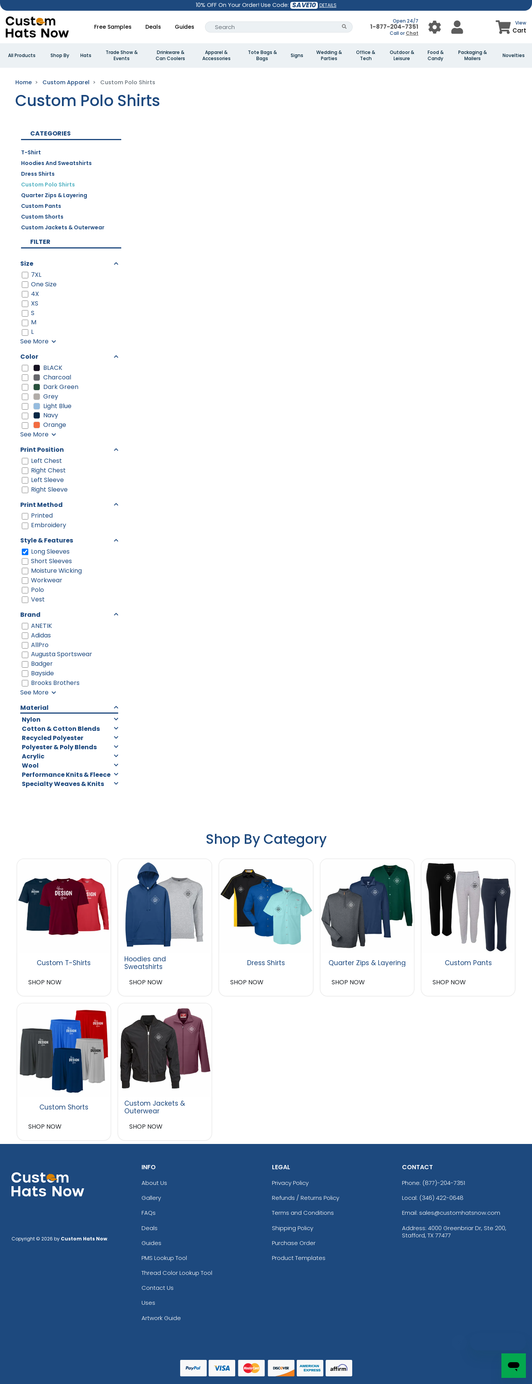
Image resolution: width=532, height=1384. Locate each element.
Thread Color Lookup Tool (177, 1273)
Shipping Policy (292, 1228)
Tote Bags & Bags (262, 55)
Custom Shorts (42, 217)
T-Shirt (31, 152)
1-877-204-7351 (394, 27)
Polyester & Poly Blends (59, 747)
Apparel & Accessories (216, 55)
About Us (154, 1183)
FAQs (149, 1213)
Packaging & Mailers (472, 55)
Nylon (31, 719)
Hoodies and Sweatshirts (56, 163)
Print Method (41, 504)
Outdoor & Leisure (402, 55)
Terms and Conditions (303, 1213)
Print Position (42, 449)
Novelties (514, 55)
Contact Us (158, 1288)
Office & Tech (365, 55)
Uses (148, 1303)
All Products (22, 55)
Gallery (151, 1198)
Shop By (59, 55)
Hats (85, 55)
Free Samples (113, 27)
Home (23, 82)
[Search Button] (344, 27)
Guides (184, 27)
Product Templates (298, 1258)
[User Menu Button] (435, 27)
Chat (412, 33)
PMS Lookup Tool (164, 1258)
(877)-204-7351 (443, 1183)
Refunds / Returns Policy (305, 1198)
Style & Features (46, 540)
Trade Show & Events (122, 55)
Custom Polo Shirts (48, 184)
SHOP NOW (45, 982)
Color (29, 356)
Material (34, 707)
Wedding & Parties (329, 55)
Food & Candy (436, 55)
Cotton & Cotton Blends (61, 728)
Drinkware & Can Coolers (170, 55)
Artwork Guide (161, 1318)
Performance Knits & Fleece (66, 774)
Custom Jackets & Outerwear (62, 227)
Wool (30, 765)
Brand (30, 614)
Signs (297, 55)
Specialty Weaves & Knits (63, 783)
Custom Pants (41, 206)
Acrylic (33, 756)
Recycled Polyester (52, 738)
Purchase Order (294, 1243)
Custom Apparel (65, 82)
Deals (153, 27)
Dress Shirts (38, 174)
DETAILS (328, 5)
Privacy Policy (290, 1183)
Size (26, 263)
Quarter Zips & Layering (54, 195)
